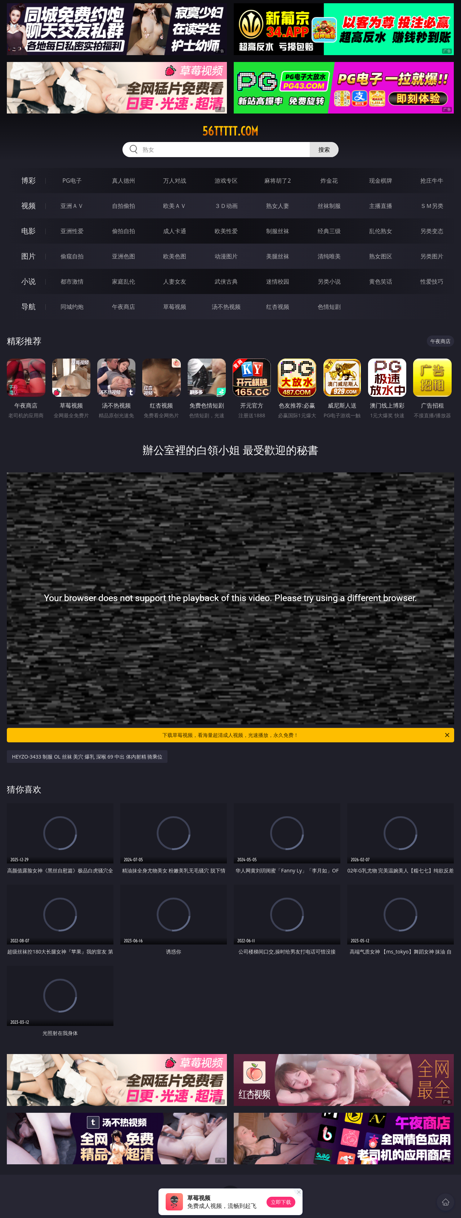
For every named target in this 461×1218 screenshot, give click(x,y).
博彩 (28, 180)
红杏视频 (277, 307)
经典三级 (329, 231)
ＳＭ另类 (431, 206)
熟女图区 (380, 256)
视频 (28, 205)
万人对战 (174, 181)
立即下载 (281, 1202)
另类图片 (431, 256)
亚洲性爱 (72, 231)
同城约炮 (72, 307)
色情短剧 (329, 307)
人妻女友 (174, 281)
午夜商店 (123, 307)
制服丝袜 (277, 231)
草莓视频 (174, 307)
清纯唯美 (329, 256)
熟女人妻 (277, 206)
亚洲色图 (123, 256)
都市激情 (72, 281)
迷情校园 (277, 281)
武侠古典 (226, 281)
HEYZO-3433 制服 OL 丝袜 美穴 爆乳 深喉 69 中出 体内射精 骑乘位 (87, 756)
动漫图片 (226, 256)
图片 (28, 256)
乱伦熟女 (380, 231)
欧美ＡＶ (174, 206)
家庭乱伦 (123, 281)
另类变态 (431, 231)
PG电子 (71, 181)
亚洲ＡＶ (72, 206)
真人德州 (123, 181)
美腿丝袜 (277, 256)
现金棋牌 (380, 181)
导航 (28, 306)
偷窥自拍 (72, 256)
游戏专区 (226, 181)
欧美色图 (174, 256)
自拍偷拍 (123, 206)
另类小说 (329, 281)
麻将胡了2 (277, 181)
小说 (28, 281)
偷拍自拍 (123, 231)
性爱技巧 (431, 281)
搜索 (324, 150)
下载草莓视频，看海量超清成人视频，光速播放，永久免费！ (306, 735)
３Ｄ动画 (226, 206)
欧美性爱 (226, 231)
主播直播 (380, 206)
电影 (28, 231)
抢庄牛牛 (431, 181)
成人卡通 (174, 231)
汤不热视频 (226, 307)
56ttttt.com (230, 131)
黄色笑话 (380, 281)
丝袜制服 (329, 206)
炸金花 (329, 181)
